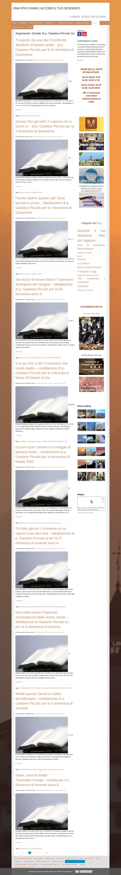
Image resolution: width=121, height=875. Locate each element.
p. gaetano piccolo (36, 274)
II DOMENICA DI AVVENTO (28, 769)
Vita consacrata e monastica (69, 864)
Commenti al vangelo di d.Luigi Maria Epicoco (26, 864)
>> (42, 852)
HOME (15, 23)
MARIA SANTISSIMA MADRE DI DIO (55, 441)
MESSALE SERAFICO (82, 23)
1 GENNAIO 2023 (25, 441)
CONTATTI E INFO (18, 27)
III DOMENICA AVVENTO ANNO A (30, 688)
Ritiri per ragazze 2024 (91, 313)
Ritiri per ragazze (38, 858)
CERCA (30, 27)
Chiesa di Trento (85, 290)
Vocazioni (82, 286)
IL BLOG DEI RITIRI (35, 23)
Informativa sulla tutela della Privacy (24, 867)
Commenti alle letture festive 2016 (50, 864)
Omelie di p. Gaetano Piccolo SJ (54, 60)
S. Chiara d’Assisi (28, 861)
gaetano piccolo (24, 116)
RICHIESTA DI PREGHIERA (65, 23)
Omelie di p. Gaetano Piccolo (87, 275)
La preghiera (83, 263)
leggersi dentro (35, 116)
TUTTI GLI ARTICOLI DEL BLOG (22, 858)
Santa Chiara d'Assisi (89, 267)
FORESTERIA (49, 23)
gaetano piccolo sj (25, 192)
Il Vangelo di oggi (86, 271)
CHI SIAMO (22, 23)
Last (46, 852)
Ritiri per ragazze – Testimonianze (55, 858)
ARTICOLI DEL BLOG (40, 60)
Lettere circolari (84, 253)
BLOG (94, 23)
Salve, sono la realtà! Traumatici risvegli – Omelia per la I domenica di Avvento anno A (42, 780)
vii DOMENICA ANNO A (53, 357)
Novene (81, 259)
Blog (99, 223)
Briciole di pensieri (71, 858)
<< (17, 852)
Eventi (79, 256)
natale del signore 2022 (38, 523)
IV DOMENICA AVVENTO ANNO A (43, 606)
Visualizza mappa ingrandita (85, 512)
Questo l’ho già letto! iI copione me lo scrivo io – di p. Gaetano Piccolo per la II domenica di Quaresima (44, 126)
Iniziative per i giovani (58, 861)
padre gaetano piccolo (37, 357)
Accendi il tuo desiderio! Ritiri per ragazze (91, 235)
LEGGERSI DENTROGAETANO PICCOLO (57, 688)
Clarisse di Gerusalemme (42, 861)
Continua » (19, 110)
